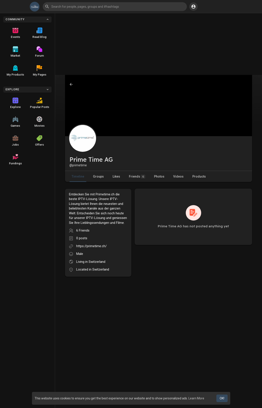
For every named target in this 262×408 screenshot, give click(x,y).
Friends (137, 176)
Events (15, 33)
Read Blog (39, 33)
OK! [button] (222, 398)
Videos (178, 176)
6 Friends (82, 230)
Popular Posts (39, 103)
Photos (159, 176)
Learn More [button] (196, 398)
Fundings (15, 159)
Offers (39, 140)
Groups (98, 176)
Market (15, 51)
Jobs (15, 140)
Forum (39, 51)
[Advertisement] (158, 44)
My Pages (39, 70)
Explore (15, 103)
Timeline (78, 176)
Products (199, 176)
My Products (15, 70)
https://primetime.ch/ (91, 246)
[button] (115, 6)
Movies (39, 121)
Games (15, 121)
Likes (116, 176)
